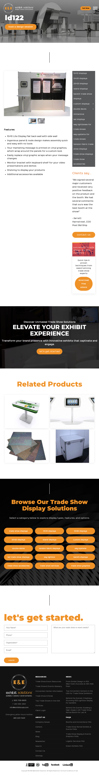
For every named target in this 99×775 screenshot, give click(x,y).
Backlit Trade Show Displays (85, 96)
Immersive (81, 114)
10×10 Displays (82, 73)
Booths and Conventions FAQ (78, 722)
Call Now (85, 8)
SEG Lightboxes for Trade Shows (85, 126)
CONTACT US (85, 234)
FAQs (68, 717)
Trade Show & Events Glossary (48, 686)
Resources (40, 677)
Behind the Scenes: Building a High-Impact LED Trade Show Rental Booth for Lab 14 (79, 710)
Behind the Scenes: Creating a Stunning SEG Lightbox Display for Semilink (79, 700)
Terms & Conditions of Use (69, 771)
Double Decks (86, 109)
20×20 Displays (83, 84)
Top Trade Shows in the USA (47, 701)
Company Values (42, 722)
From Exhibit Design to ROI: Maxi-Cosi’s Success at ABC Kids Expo (80, 684)
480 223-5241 (19, 718)
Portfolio (39, 706)
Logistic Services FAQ (75, 741)
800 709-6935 (20, 700)
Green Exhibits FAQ (74, 746)
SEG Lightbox (51, 557)
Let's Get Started (49, 353)
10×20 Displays (83, 78)
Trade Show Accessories (82, 161)
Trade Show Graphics (82, 566)
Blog (37, 737)
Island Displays (83, 89)
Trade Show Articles (44, 696)
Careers (38, 727)
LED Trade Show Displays (21, 557)
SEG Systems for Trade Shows (84, 136)
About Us (40, 717)
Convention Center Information (49, 691)
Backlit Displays (83, 557)
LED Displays (81, 119)
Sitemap (39, 756)
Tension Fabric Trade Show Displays (86, 146)
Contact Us (40, 751)
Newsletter (40, 741)
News (68, 677)
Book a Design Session (20, 27)
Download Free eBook (86, 283)
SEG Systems (83, 548)
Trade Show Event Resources (48, 682)
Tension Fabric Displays (51, 548)
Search (38, 746)
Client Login (40, 710)
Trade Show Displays (85, 154)
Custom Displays (86, 103)
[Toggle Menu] (95, 8)
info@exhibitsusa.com (19, 708)
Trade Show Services (51, 566)
